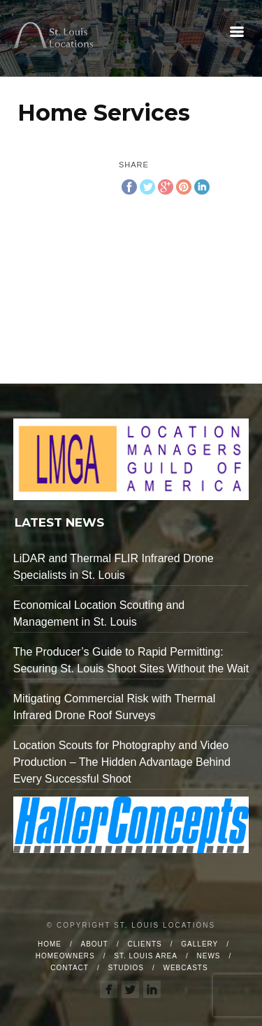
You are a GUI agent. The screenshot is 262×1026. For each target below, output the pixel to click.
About (94, 944)
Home (49, 944)
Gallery (199, 944)
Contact (69, 968)
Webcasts (185, 968)
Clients (145, 944)
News (209, 956)
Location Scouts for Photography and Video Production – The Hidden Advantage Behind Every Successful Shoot (122, 762)
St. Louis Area (145, 956)
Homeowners (65, 956)
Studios (126, 968)
